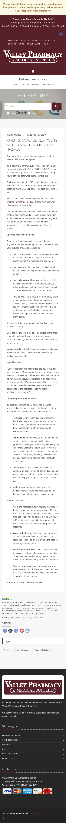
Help (23, 40)
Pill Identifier (34, 40)
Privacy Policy (9, 758)
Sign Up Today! (33, 44)
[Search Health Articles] (28, 106)
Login (45, 44)
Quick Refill (49, 40)
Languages (13, 40)
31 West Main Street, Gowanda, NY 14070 (33, 19)
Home (16, 84)
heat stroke (25, 185)
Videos (33, 113)
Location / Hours (16, 44)
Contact (6, 745)
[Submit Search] (57, 106)
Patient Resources (30, 84)
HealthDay (22, 617)
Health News (15, 113)
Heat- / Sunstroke (23, 650)
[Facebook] (61, 34)
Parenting (8, 650)
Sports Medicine (42, 650)
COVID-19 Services (10, 740)
